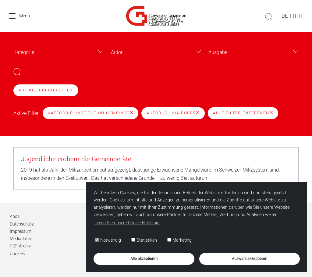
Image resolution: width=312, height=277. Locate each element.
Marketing (179, 240)
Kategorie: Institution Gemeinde (90, 113)
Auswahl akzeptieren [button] (249, 258)
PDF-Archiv (20, 246)
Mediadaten (21, 239)
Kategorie (23, 52)
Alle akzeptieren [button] (144, 258)
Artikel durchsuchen (46, 90)
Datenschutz (22, 224)
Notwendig (108, 240)
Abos (15, 216)
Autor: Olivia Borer (173, 113)
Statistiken (144, 240)
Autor (117, 52)
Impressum (21, 231)
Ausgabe (217, 52)
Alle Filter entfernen (243, 113)
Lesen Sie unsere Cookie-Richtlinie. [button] (127, 223)
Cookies (17, 253)
